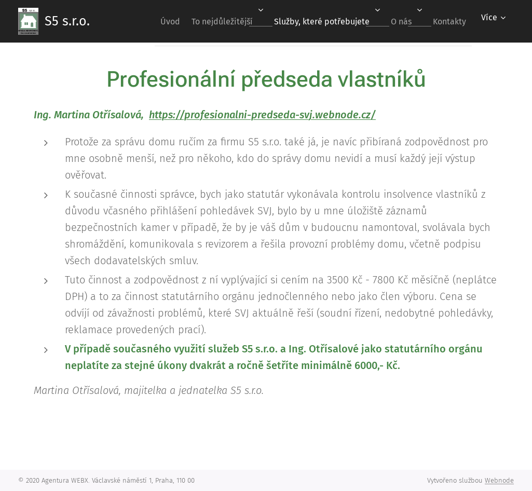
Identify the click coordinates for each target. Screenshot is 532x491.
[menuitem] (145, 21)
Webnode (499, 480)
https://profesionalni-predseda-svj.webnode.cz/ (262, 114)
